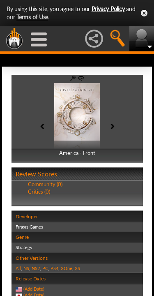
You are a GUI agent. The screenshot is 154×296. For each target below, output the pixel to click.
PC (45, 268)
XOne (66, 268)
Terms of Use (32, 17)
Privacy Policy (108, 8)
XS (77, 268)
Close (144, 13)
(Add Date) (33, 288)
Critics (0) (39, 191)
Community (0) (45, 184)
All (18, 268)
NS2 (36, 268)
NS (26, 268)
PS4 (54, 268)
